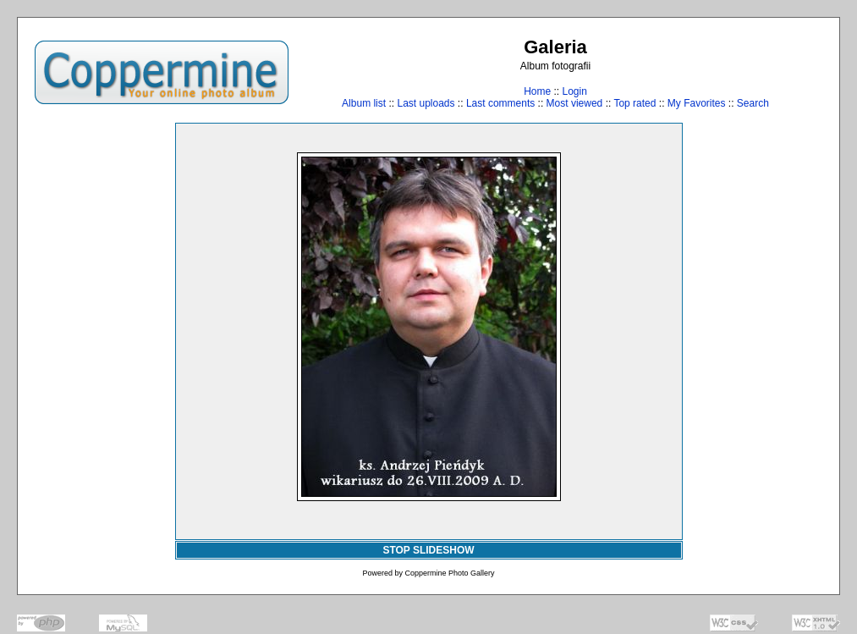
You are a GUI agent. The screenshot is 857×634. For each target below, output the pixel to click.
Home (537, 91)
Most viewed (575, 103)
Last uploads (425, 103)
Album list (364, 103)
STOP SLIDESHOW (428, 550)
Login (574, 91)
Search (753, 103)
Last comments (500, 103)
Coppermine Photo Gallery (449, 573)
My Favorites (696, 103)
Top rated (634, 103)
